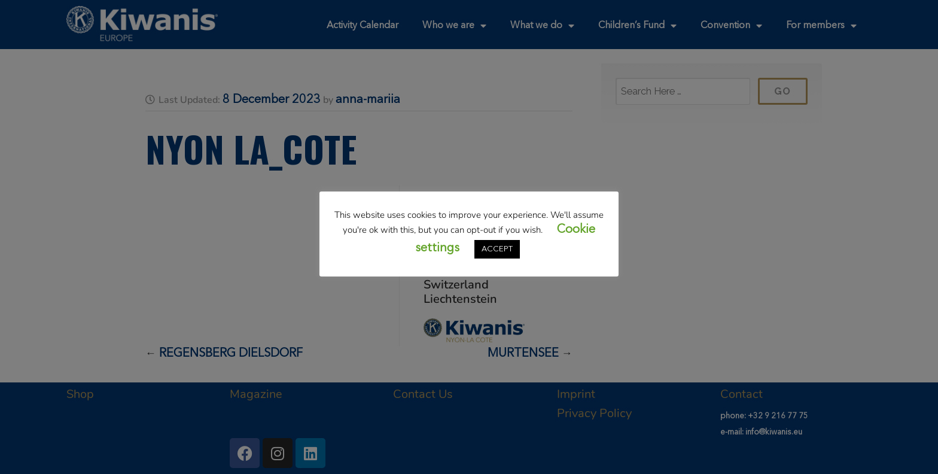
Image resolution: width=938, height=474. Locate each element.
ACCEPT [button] (497, 249)
